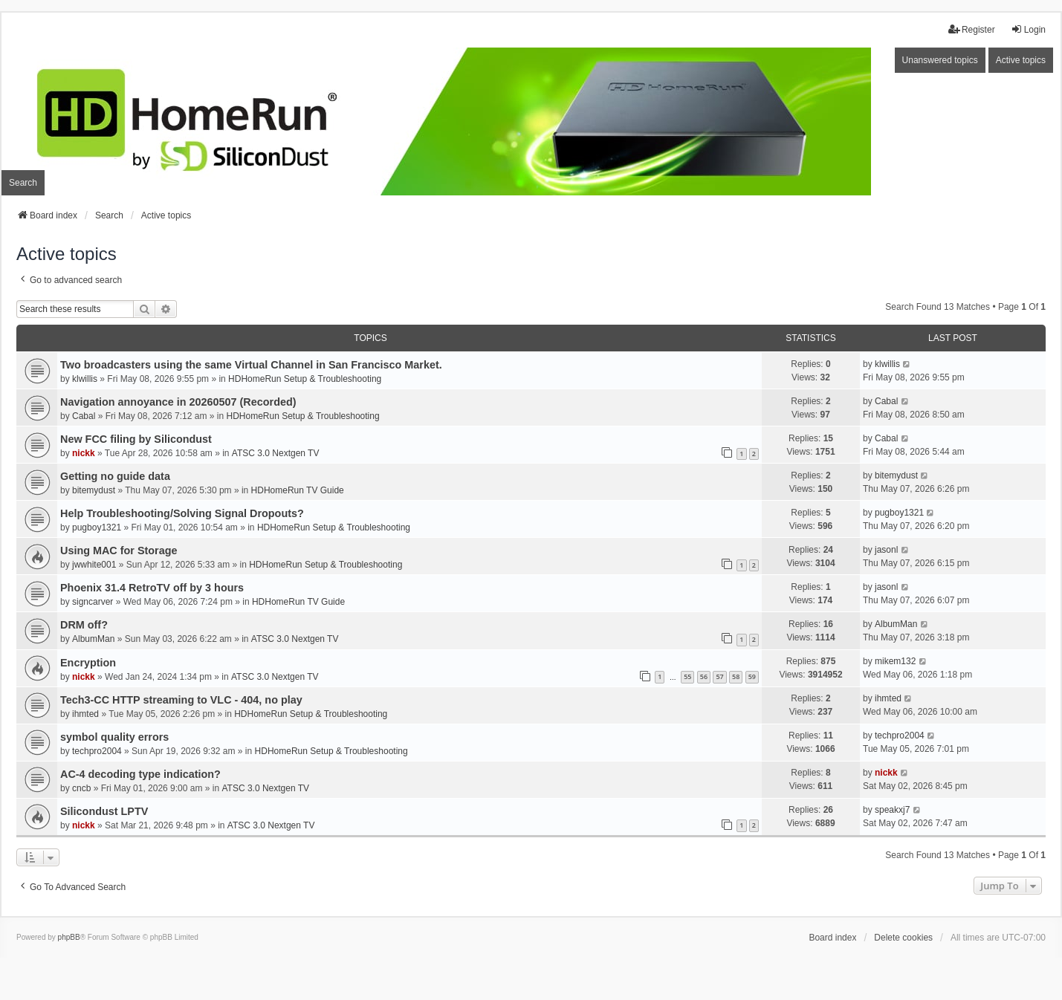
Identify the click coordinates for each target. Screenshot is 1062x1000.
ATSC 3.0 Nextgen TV (276, 453)
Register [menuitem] (971, 29)
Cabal (83, 416)
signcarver (92, 602)
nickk (83, 453)
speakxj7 (892, 810)
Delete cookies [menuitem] (903, 937)
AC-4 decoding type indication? (140, 774)
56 (704, 676)
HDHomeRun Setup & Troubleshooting (304, 379)
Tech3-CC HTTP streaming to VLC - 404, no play (181, 700)
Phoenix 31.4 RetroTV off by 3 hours (152, 588)
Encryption (88, 663)
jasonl (886, 550)
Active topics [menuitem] (1021, 60)
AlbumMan (93, 639)
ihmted (85, 714)
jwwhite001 (94, 564)
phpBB (69, 937)
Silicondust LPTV (104, 811)
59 (752, 676)
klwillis (84, 379)
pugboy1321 (96, 527)
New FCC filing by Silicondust (136, 439)
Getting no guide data (115, 476)
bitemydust (93, 490)
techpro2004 (97, 751)
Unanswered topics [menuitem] (940, 60)
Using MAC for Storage (119, 550)
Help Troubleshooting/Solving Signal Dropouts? (182, 513)
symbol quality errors (114, 737)
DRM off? (84, 625)
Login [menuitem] (1028, 29)
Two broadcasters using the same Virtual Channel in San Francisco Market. (251, 365)
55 (687, 676)
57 (719, 676)
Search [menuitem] (23, 183)
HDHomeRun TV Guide (297, 490)
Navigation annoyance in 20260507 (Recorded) (178, 402)
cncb (81, 788)
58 (735, 676)
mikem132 (895, 661)
